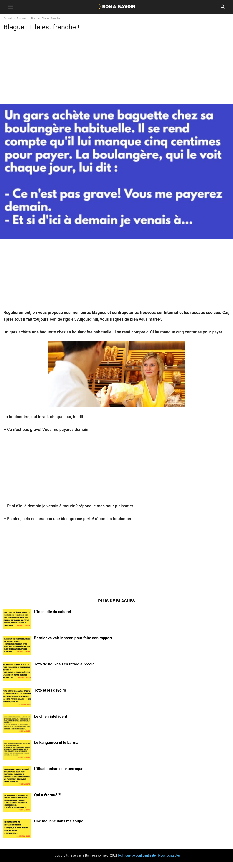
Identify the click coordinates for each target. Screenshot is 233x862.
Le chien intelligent (50, 716)
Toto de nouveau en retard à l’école (64, 664)
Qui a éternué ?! (47, 795)
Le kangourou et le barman (57, 742)
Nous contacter (169, 855)
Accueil (7, 18)
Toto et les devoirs (50, 690)
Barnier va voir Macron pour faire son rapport (73, 638)
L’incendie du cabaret (52, 611)
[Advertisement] (116, 70)
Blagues (22, 18)
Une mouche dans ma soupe (58, 821)
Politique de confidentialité (137, 855)
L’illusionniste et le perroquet (59, 768)
